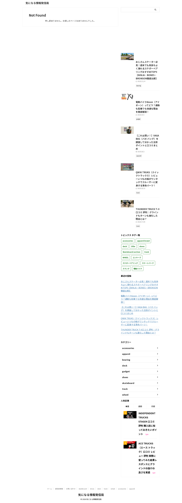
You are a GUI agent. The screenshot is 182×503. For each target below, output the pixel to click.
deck (99, 489)
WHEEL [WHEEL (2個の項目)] (126, 286)
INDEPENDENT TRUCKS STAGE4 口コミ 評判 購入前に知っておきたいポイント (147, 439)
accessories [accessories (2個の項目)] (128, 269)
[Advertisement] (142, 31)
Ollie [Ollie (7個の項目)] (133, 275)
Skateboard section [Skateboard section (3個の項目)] (131, 280)
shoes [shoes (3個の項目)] (142, 275)
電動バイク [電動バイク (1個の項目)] (138, 297)
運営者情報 (59, 489)
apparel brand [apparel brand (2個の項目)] (143, 269)
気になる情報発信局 (37, 3)
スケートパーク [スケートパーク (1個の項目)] (148, 291)
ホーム (49, 489)
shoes (92, 489)
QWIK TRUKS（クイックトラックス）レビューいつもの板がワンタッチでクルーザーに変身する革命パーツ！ (140, 204)
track (105, 489)
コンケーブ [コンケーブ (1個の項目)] (137, 286)
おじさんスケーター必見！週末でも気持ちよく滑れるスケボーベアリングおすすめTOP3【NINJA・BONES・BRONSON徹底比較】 (140, 79)
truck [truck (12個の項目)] (146, 280)
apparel (132, 489)
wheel (113, 489)
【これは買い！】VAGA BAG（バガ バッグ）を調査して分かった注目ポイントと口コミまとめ (140, 162)
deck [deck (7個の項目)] (125, 275)
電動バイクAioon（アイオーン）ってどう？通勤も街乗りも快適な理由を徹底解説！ (140, 121)
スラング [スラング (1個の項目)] (126, 297)
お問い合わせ (70, 489)
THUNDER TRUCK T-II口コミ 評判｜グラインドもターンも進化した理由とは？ (140, 246)
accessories (122, 489)
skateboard (83, 489)
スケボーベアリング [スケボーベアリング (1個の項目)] (130, 291)
